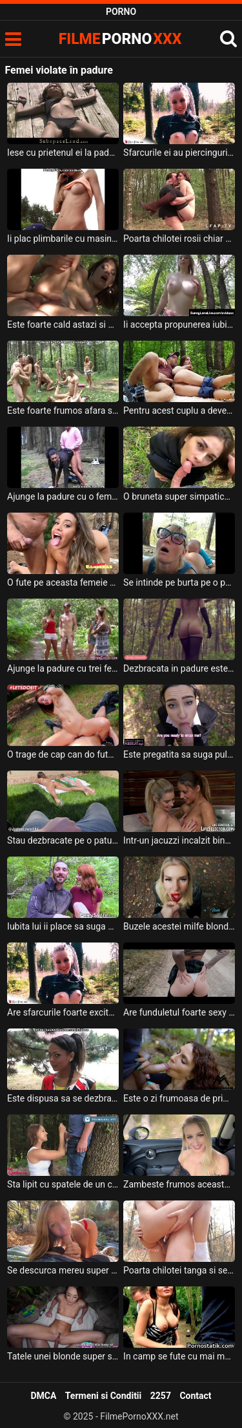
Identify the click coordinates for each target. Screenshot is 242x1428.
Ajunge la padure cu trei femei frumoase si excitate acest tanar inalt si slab (63, 668)
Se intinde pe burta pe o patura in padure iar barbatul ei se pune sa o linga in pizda (179, 582)
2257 (160, 1396)
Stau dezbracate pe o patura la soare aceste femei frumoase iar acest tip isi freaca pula (63, 840)
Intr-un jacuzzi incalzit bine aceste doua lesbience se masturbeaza (179, 840)
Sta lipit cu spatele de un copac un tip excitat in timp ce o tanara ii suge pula (63, 1184)
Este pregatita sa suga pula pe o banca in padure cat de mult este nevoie (179, 754)
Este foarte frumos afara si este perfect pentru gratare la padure (63, 410)
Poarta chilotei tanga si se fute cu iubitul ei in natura (179, 1270)
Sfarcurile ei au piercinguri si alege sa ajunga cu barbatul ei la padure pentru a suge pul (179, 152)
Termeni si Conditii (103, 1396)
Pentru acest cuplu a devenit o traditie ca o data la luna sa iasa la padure (179, 410)
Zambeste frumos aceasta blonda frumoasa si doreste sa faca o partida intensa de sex (179, 1184)
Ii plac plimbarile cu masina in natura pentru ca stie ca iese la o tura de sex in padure (63, 238)
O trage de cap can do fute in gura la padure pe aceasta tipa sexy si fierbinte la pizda (63, 754)
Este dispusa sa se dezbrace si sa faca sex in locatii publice (63, 1098)
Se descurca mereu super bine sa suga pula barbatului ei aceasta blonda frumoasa (63, 1270)
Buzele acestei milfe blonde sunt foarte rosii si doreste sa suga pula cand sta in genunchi (179, 926)
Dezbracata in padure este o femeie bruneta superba (179, 668)
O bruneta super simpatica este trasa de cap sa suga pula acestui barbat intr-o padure (179, 496)
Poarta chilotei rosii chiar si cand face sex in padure (179, 238)
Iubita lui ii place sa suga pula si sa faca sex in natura (63, 926)
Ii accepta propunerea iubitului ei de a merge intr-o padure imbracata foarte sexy (179, 324)
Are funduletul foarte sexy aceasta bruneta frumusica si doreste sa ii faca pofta (179, 1012)
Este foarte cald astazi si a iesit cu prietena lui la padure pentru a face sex (63, 324)
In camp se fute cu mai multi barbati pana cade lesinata (179, 1356)
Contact (195, 1396)
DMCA (43, 1396)
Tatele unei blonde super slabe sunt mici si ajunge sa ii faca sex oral (63, 1356)
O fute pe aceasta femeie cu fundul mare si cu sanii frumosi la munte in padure (63, 582)
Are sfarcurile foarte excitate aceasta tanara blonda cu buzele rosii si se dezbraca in (63, 1012)
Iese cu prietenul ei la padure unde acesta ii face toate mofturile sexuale (63, 152)
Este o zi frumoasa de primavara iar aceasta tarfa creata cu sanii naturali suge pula (179, 1098)
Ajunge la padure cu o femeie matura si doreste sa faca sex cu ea (63, 496)
